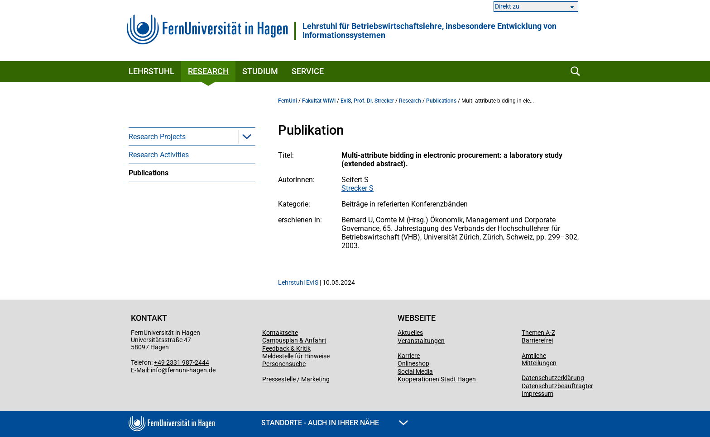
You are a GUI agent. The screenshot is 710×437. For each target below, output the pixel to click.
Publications (148, 173)
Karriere (409, 355)
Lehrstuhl (151, 71)
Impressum (537, 393)
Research (208, 71)
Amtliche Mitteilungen (539, 359)
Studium (260, 71)
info (156, 370)
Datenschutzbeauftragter (557, 386)
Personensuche (284, 363)
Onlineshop (413, 363)
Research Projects (157, 136)
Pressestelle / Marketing (296, 379)
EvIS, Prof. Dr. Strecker (367, 101)
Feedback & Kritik (286, 348)
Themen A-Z (538, 332)
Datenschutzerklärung (553, 377)
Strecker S (357, 188)
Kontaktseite (280, 332)
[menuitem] (192, 136)
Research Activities (159, 154)
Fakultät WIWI (319, 101)
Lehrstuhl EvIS (298, 282)
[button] (246, 136)
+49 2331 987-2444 (181, 362)
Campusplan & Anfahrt (294, 340)
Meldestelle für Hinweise (296, 356)
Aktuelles (410, 332)
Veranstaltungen (421, 340)
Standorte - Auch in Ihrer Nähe (334, 422)
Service (308, 71)
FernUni (287, 101)
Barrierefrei (537, 340)
